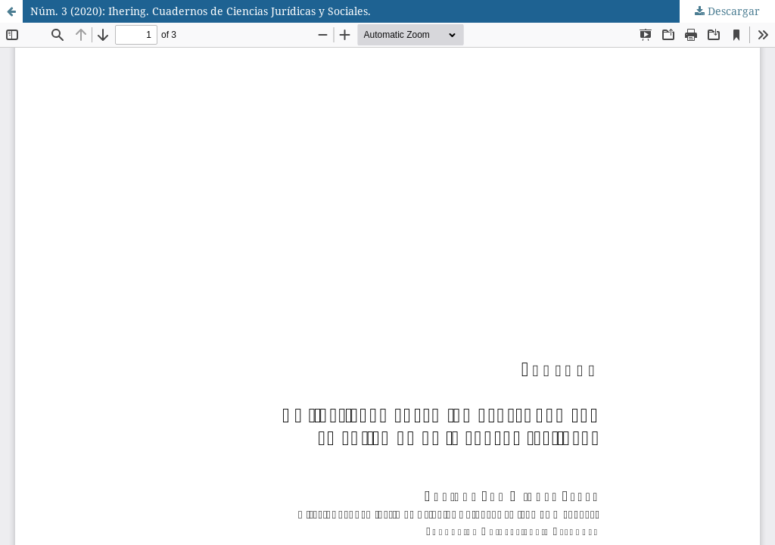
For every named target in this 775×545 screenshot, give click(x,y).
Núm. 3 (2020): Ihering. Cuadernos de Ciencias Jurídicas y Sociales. (200, 11)
